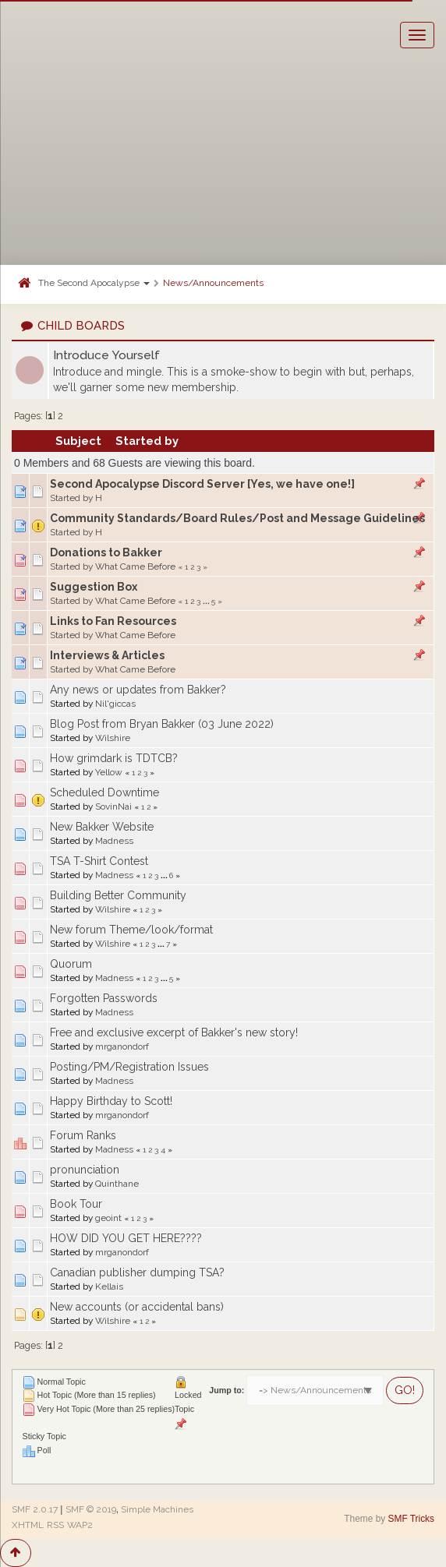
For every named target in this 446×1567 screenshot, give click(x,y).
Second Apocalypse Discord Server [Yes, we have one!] (202, 484)
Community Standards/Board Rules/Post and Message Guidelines (237, 518)
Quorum (71, 964)
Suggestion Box (93, 587)
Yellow (108, 772)
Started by (147, 440)
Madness (114, 840)
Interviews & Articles (107, 655)
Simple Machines (157, 1509)
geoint (108, 1217)
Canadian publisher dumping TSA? (137, 1272)
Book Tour (76, 1204)
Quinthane (117, 1183)
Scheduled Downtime (104, 792)
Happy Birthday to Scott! (111, 1101)
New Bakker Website (102, 827)
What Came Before (135, 566)
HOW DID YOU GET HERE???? (126, 1238)
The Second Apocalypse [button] (94, 282)
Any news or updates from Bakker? (138, 689)
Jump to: (226, 1390)
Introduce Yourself (106, 355)
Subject (78, 440)
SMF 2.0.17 (35, 1509)
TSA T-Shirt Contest (99, 861)
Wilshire (112, 737)
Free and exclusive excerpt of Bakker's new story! (174, 1032)
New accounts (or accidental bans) (137, 1307)
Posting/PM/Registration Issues (129, 1067)
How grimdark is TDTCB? (114, 758)
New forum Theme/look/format (131, 929)
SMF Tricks (411, 1518)
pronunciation (84, 1169)
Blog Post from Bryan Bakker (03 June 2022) (162, 724)
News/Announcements (213, 282)
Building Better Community (118, 895)
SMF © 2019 (90, 1509)
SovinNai (113, 806)
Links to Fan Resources (113, 621)
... (207, 600)
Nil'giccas (115, 703)
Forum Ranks (83, 1135)
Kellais (109, 1286)
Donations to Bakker (106, 552)
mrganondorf (122, 1046)
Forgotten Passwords (104, 998)
